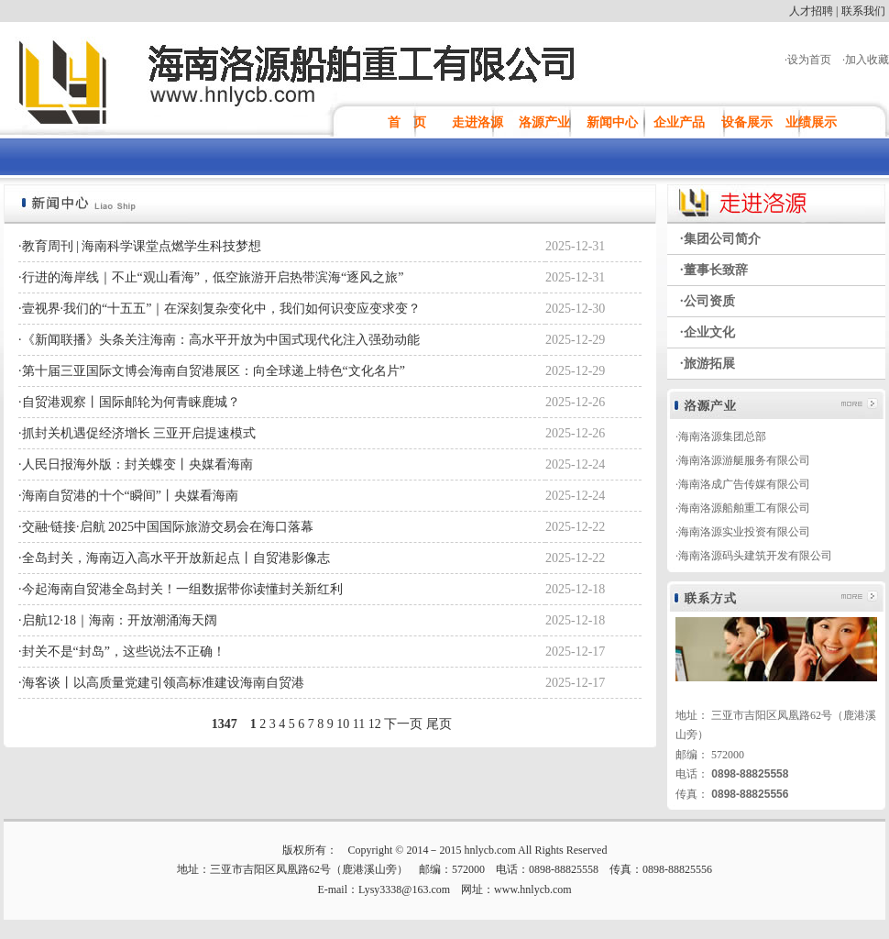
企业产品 (679, 122)
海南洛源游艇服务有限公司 (744, 460)
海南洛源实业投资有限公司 (744, 531)
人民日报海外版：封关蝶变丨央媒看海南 (137, 464)
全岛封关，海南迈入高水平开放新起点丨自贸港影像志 (176, 558)
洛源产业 (544, 122)
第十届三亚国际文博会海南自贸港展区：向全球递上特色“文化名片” (213, 371)
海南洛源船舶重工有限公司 (744, 508)
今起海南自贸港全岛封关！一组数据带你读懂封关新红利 (182, 589)
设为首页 (809, 59)
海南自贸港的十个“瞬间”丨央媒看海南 (130, 496)
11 (359, 724)
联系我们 (863, 11)
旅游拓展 (709, 363)
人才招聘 (811, 11)
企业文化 (709, 332)
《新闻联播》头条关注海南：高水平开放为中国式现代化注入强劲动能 (221, 340)
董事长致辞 (716, 270)
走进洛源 (477, 122)
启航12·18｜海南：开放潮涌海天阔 (120, 620)
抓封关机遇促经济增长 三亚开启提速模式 (139, 433)
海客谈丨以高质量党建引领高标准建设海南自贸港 (163, 683)
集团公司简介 (722, 239)
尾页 (439, 724)
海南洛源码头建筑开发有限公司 (755, 555)
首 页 (407, 122)
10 (342, 724)
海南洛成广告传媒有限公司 (744, 484)
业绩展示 (811, 122)
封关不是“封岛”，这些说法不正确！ (123, 651)
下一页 (403, 724)
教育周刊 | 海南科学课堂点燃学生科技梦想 (142, 246)
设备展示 (747, 122)
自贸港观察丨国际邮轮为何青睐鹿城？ (131, 402)
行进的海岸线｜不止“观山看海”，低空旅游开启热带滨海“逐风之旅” (213, 277)
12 (374, 724)
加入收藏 (867, 59)
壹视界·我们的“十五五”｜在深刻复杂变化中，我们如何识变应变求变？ (222, 308)
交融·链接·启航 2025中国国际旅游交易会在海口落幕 (168, 527)
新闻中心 (612, 122)
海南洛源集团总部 (722, 436)
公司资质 (709, 301)
